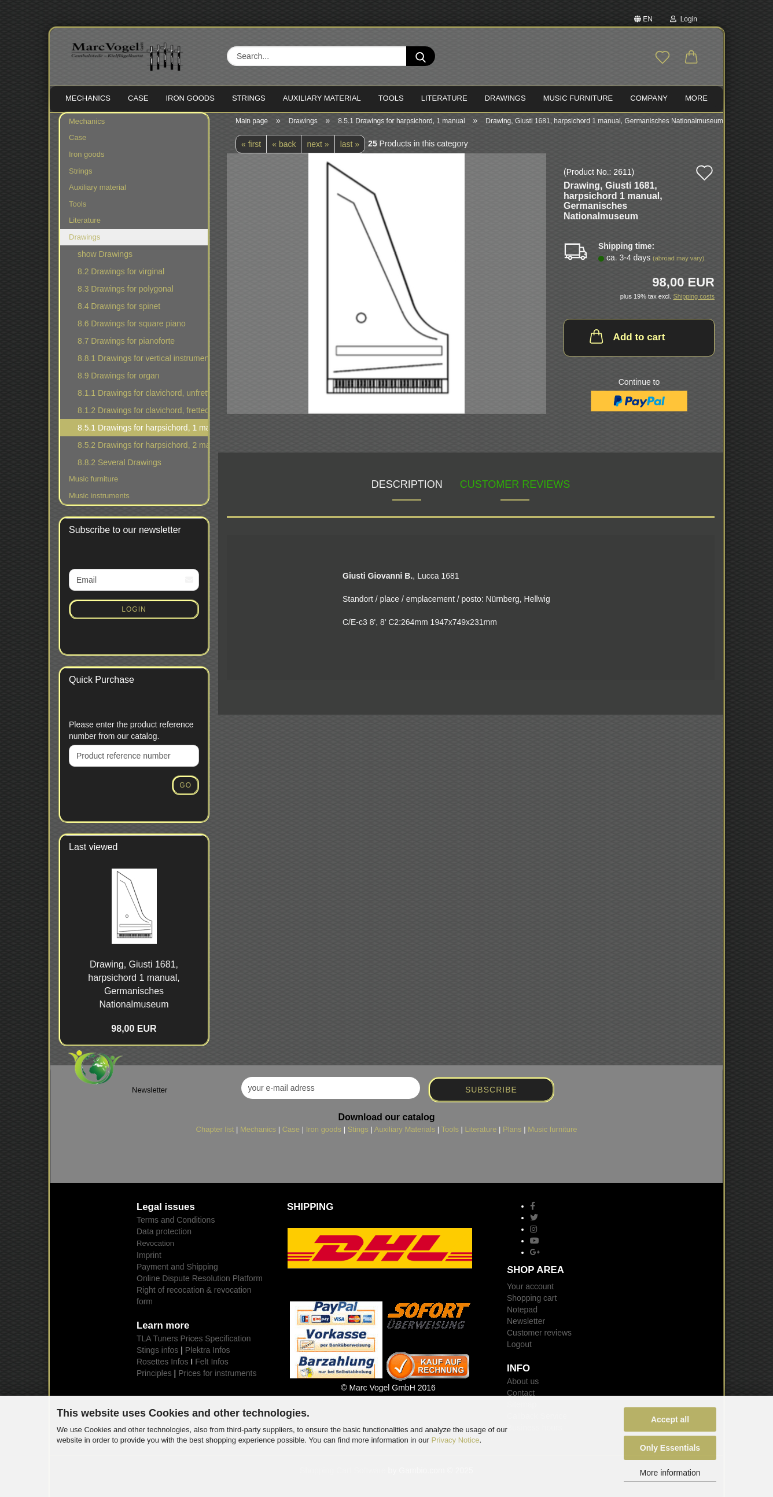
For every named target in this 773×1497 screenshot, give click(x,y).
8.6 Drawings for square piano (132, 329)
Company (649, 98)
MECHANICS (88, 98)
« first (251, 150)
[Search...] (420, 56)
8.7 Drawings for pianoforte (126, 347)
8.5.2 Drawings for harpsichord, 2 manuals (143, 451)
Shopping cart (532, 1303)
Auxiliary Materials (404, 1135)
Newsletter (526, 1327)
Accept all (670, 1419)
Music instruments (99, 501)
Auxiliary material (322, 98)
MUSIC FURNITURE (578, 98)
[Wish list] (662, 58)
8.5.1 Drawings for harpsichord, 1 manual (143, 434)
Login (683, 19)
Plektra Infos (207, 1355)
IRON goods (190, 98)
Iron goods (86, 160)
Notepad (522, 1315)
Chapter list (215, 1135)
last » (349, 150)
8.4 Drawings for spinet (119, 312)
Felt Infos (212, 1367)
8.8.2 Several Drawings (119, 468)
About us (523, 1387)
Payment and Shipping (177, 1272)
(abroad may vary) (678, 264)
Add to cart (626, 342)
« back (284, 150)
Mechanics (87, 127)
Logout (519, 1350)
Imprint (149, 1261)
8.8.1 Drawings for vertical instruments (143, 364)
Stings (358, 1135)
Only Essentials (670, 1447)
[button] (691, 58)
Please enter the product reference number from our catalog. (131, 736)
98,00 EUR (133, 1035)
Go (185, 791)
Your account (530, 1292)
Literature (85, 226)
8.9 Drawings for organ (119, 382)
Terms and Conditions (176, 1225)
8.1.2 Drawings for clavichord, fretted (143, 416)
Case (77, 143)
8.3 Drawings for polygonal (126, 295)
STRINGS (249, 98)
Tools (77, 209)
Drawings (505, 98)
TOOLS (391, 98)
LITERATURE (444, 98)
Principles (154, 1379)
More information (669, 1472)
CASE (138, 98)
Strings (80, 176)
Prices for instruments (217, 1379)
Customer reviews (515, 490)
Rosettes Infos (163, 1367)
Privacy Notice (456, 1440)
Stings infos (157, 1355)
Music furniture (93, 485)
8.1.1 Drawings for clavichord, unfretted (143, 399)
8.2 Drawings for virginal (121, 277)
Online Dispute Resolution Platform (200, 1284)
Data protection (164, 1237)
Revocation (155, 1249)
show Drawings (105, 260)
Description (407, 490)
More (696, 98)
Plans (512, 1135)
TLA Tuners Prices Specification (194, 1344)
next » (318, 150)
